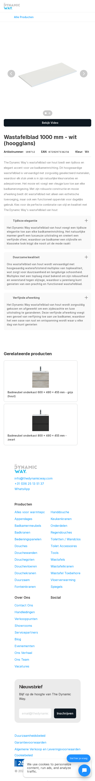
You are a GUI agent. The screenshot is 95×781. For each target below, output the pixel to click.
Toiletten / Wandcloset (67, 539)
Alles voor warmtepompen (34, 512)
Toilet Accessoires (64, 546)
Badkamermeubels (28, 526)
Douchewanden (26, 553)
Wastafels (58, 559)
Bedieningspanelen (28, 539)
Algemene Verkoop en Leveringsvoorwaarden (47, 749)
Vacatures (22, 666)
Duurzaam (22, 580)
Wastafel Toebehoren (66, 573)
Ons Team (22, 659)
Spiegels (57, 587)
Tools (55, 553)
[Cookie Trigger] (24, 755)
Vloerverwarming (63, 580)
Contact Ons (24, 605)
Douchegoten (24, 559)
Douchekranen (25, 573)
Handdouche (60, 512)
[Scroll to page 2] (50, 113)
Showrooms (23, 626)
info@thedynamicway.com (34, 478)
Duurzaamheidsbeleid (30, 735)
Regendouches (61, 532)
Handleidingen (25, 612)
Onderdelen (59, 526)
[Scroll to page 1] (45, 113)
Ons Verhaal (23, 653)
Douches (21, 546)
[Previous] (11, 73)
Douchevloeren (26, 566)
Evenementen (25, 646)
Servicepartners (26, 632)
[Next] (83, 73)
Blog (18, 639)
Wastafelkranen (62, 566)
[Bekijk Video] (47, 123)
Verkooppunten (26, 619)
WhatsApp (22, 489)
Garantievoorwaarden (30, 742)
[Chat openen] (84, 770)
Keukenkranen (61, 519)
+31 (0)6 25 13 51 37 (29, 484)
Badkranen (22, 532)
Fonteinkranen (25, 587)
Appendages (23, 519)
